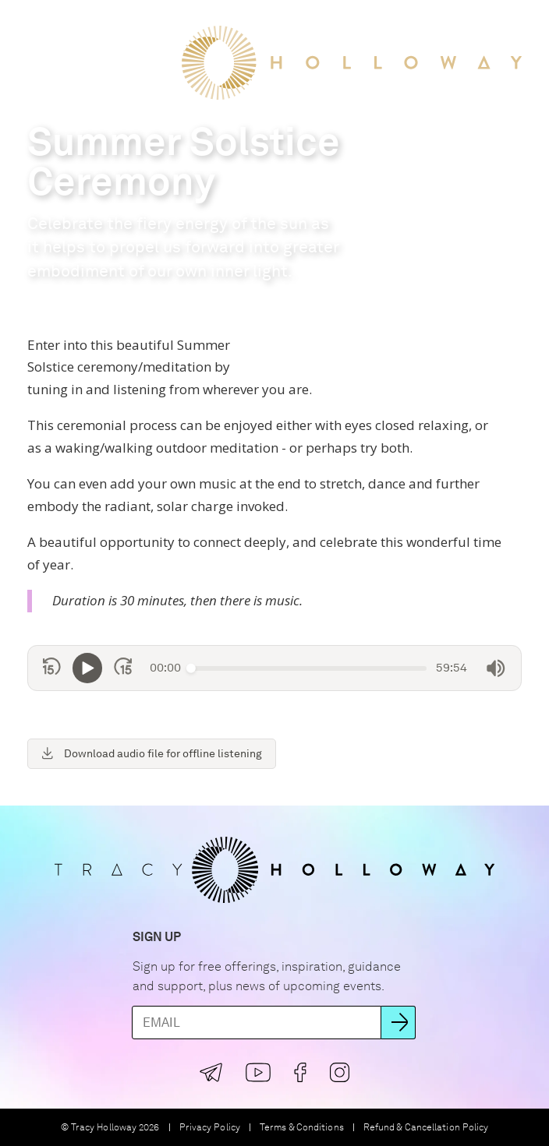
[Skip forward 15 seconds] (123, 668)
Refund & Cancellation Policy (426, 1127)
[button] (30, 24)
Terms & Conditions (302, 1127)
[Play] (87, 668)
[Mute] (496, 668)
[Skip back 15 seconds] (52, 668)
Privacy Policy (209, 1127)
